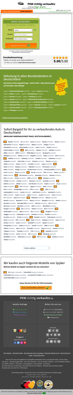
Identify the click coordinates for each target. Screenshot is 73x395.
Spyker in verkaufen (19, 91)
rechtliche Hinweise (35, 377)
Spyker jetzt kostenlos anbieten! (17, 117)
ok (44, 393)
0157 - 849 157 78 (40, 7)
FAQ (50, 377)
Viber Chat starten (21, 315)
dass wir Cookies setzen (34, 393)
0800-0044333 (58, 309)
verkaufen (13, 142)
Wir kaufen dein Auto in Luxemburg (34, 353)
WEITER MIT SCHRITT (20, 45)
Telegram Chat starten (21, 312)
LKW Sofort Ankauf (18, 353)
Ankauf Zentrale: (50, 309)
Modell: (10, 34)
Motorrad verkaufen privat (51, 353)
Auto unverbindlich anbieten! (35, 287)
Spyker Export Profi (39, 355)
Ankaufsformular (54, 317)
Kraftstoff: (9, 38)
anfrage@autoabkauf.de (44, 8)
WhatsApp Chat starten (20, 309)
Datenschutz (25, 377)
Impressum (45, 377)
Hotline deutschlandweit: (16, 11)
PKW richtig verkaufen (41, 4)
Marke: (10, 30)
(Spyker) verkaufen (15, 272)
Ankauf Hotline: (48, 312)
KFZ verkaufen (7, 353)
